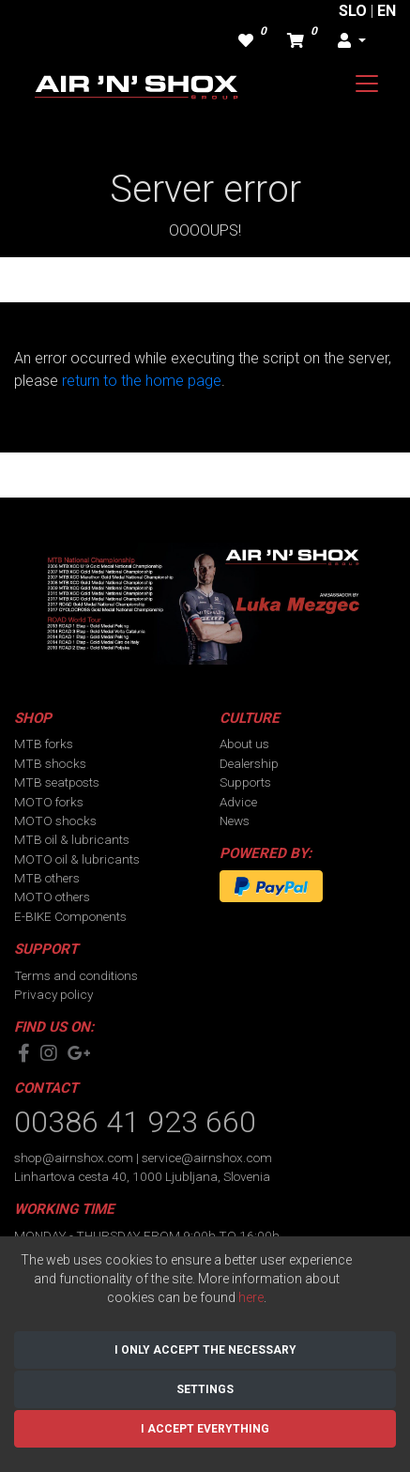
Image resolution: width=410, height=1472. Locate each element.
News (235, 820)
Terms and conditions (76, 975)
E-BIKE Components (70, 916)
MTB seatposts (56, 782)
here (251, 1297)
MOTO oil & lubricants (77, 858)
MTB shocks (50, 763)
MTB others (47, 877)
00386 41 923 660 (135, 1122)
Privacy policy (53, 994)
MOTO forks (49, 801)
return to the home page (141, 381)
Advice (238, 801)
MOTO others (52, 896)
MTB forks (43, 743)
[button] (352, 41)
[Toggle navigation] (367, 83)
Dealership (249, 763)
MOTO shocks (55, 820)
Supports (245, 782)
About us (244, 743)
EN (386, 11)
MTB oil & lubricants (71, 839)
